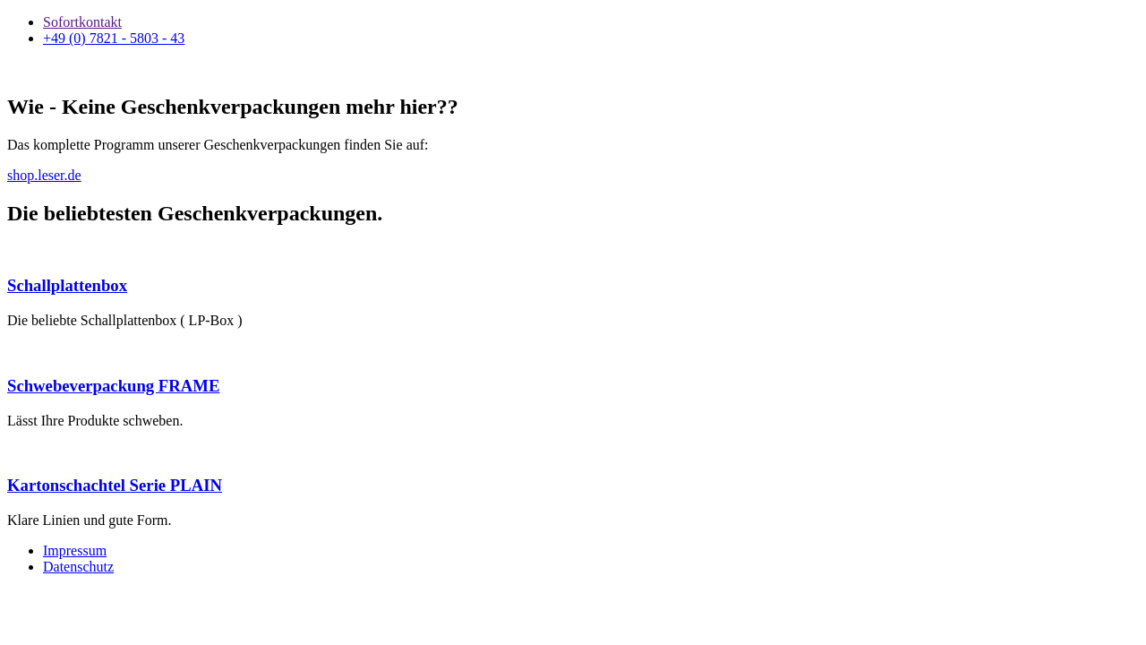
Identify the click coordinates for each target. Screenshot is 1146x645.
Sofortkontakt (82, 22)
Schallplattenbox (67, 285)
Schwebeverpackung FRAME (113, 385)
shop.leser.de (44, 175)
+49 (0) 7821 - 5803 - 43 (113, 38)
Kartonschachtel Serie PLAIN (114, 485)
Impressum (75, 550)
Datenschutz (78, 566)
